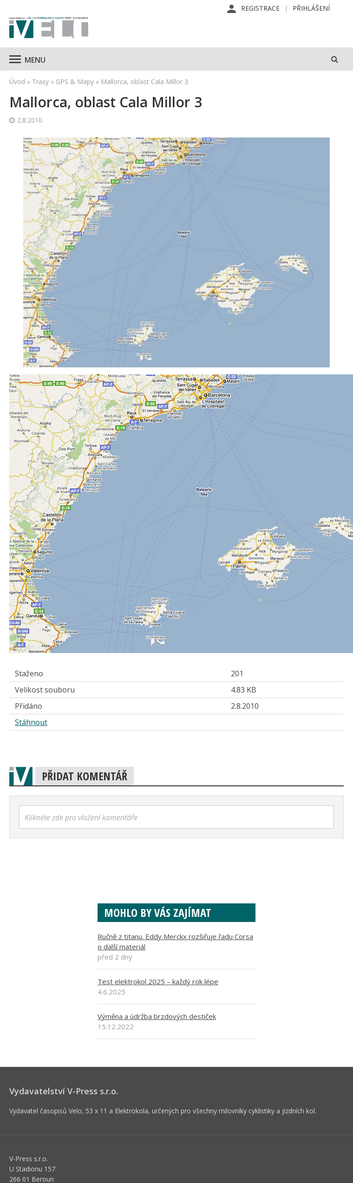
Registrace (260, 8)
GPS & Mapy (75, 81)
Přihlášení (311, 8)
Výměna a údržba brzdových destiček (157, 1016)
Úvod (17, 81)
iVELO (48, 28)
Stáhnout (31, 722)
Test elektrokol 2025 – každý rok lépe (158, 981)
